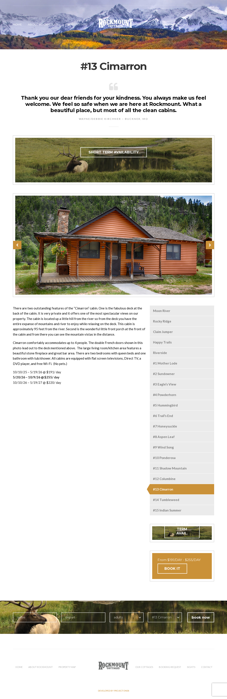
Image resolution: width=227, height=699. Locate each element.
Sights (204, 24)
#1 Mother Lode (165, 363)
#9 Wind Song (163, 447)
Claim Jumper (163, 332)
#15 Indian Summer (167, 510)
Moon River (161, 311)
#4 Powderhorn (164, 395)
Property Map (76, 24)
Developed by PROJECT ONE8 (113, 690)
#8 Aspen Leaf (164, 437)
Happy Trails (162, 342)
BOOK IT (172, 569)
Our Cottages (146, 24)
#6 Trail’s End (163, 416)
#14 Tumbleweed (166, 500)
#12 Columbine (164, 479)
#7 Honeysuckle (165, 426)
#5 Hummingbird (165, 405)
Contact (206, 667)
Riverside (160, 353)
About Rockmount (43, 24)
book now (201, 617)
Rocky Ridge (162, 321)
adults (118, 617)
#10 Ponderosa (164, 458)
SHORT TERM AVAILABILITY (114, 152)
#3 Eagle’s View (164, 384)
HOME (17, 24)
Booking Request (178, 24)
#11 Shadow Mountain (170, 468)
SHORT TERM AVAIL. (182, 529)
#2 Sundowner (164, 374)
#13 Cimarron (163, 489)
